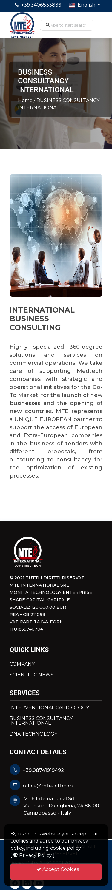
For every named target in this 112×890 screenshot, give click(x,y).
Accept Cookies (56, 871)
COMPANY (22, 664)
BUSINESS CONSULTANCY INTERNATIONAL (41, 721)
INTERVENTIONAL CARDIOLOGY (49, 707)
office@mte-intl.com (48, 786)
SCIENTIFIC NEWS (32, 675)
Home (26, 100)
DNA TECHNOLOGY (33, 734)
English (82, 5)
